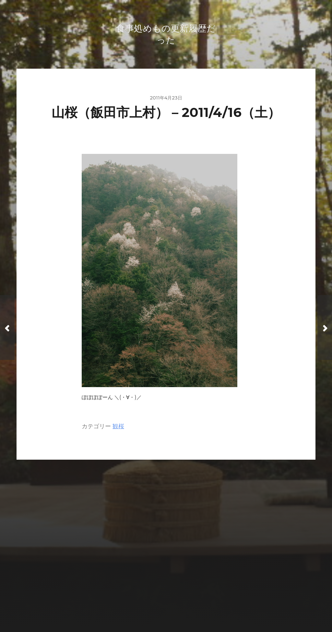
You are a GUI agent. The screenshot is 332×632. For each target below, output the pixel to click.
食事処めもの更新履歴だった (178, 588)
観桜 (118, 427)
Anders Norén (179, 603)
